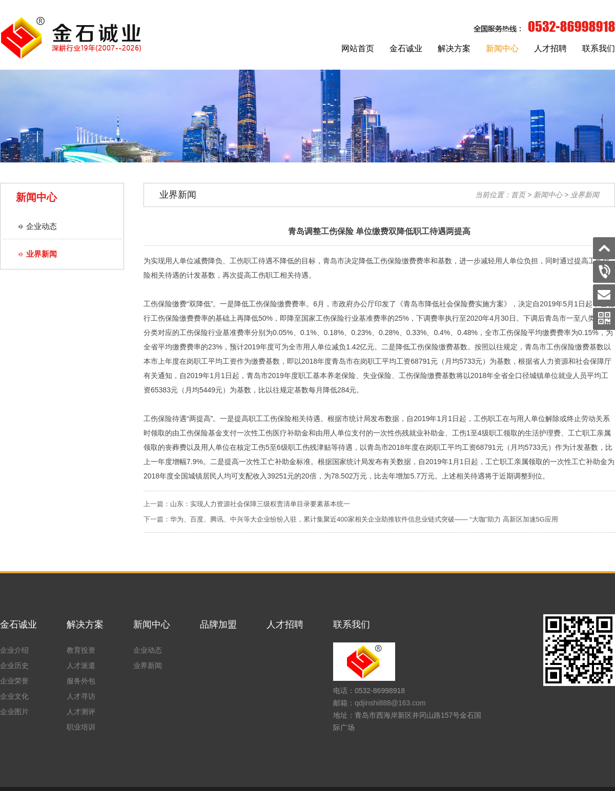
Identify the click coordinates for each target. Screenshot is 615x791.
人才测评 (81, 711)
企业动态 (41, 226)
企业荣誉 (14, 681)
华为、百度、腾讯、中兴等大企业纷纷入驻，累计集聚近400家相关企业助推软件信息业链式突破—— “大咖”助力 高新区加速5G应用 (364, 519)
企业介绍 (14, 650)
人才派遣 (81, 665)
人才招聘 (550, 48)
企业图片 (14, 711)
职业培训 (81, 727)
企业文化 (14, 696)
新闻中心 (502, 48)
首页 (518, 195)
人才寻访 (81, 696)
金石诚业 (405, 48)
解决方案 (454, 48)
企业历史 (14, 665)
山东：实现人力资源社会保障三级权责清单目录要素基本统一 (260, 504)
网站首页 (357, 48)
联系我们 (598, 48)
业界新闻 (41, 253)
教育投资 (81, 650)
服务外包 (81, 681)
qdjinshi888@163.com (390, 703)
